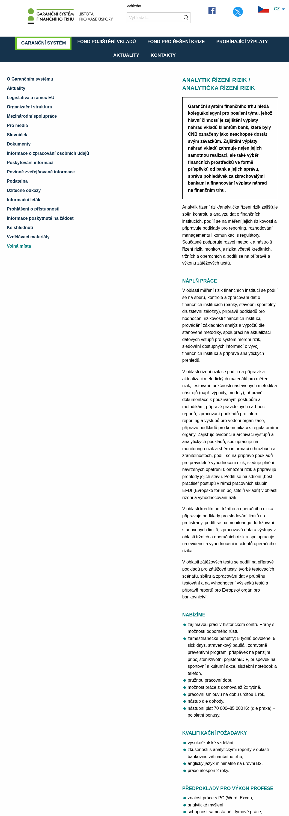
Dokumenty (19, 144)
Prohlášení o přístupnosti (33, 209)
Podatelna (17, 181)
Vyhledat (134, 6)
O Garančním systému (30, 79)
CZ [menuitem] (269, 9)
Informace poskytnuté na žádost (40, 218)
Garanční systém (43, 43)
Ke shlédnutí (20, 227)
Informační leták (23, 199)
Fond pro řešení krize (176, 41)
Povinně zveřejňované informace (41, 172)
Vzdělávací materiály (28, 237)
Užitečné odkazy (24, 190)
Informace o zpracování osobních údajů (48, 153)
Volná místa (19, 246)
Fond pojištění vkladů (106, 41)
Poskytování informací (30, 162)
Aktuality (126, 55)
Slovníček (17, 134)
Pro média (17, 125)
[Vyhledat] (159, 17)
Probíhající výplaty (242, 41)
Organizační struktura (29, 107)
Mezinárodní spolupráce (32, 116)
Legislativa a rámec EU (30, 97)
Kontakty (163, 55)
